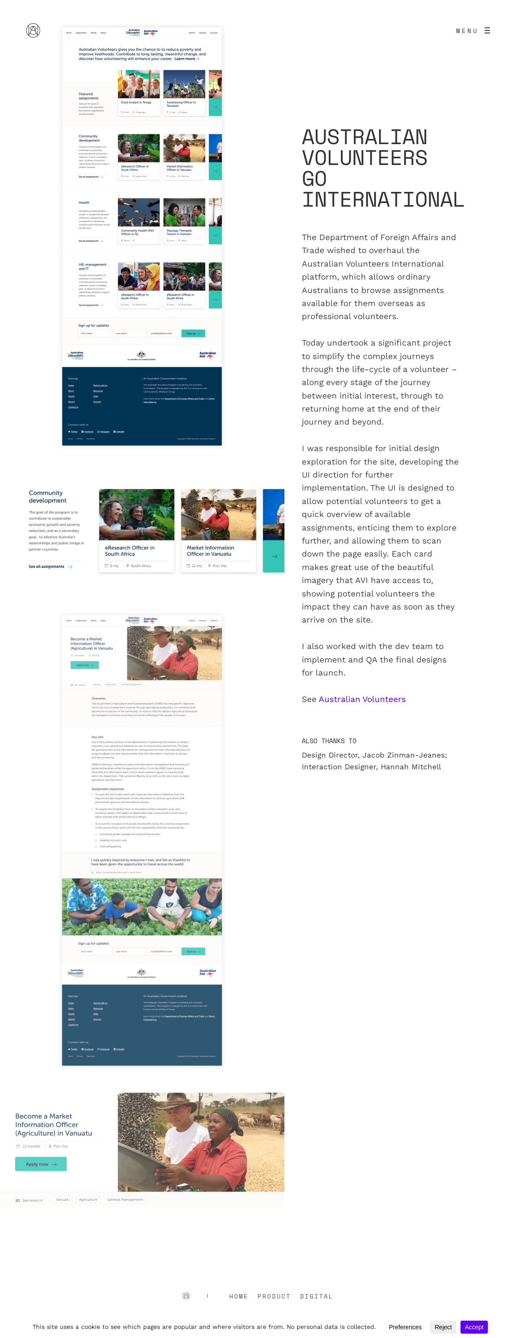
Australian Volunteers (362, 699)
